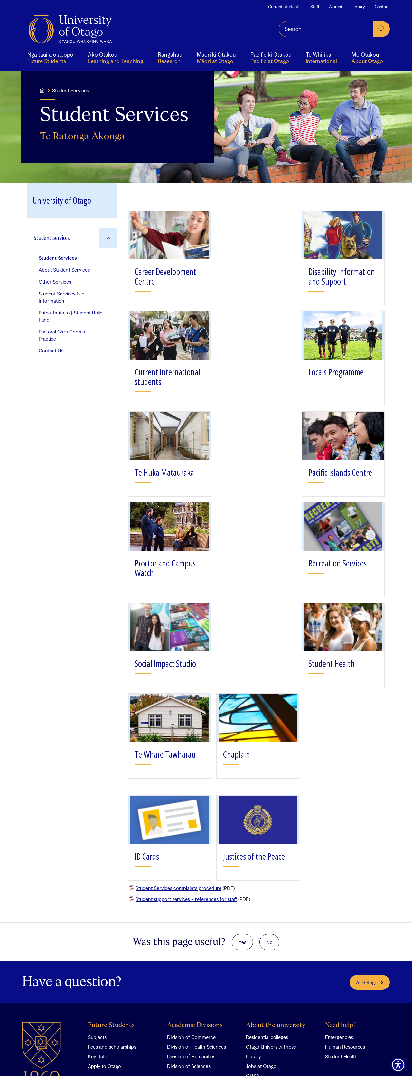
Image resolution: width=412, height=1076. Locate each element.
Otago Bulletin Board (268, 954)
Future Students (111, 839)
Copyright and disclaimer (164, 1061)
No (269, 756)
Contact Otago (346, 914)
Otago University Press (271, 861)
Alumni (335, 7)
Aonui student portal (110, 925)
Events (253, 935)
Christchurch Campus (191, 935)
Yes (242, 756)
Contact (382, 7)
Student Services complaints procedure (178, 702)
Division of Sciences (189, 880)
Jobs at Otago (261, 880)
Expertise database (346, 945)
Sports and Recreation (270, 945)
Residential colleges (267, 851)
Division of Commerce (191, 851)
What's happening (272, 914)
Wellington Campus (188, 954)
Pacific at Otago (105, 964)
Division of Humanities (191, 870)
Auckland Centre (185, 925)
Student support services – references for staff (186, 713)
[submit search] (382, 29)
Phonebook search (346, 935)
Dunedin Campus (186, 945)
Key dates (98, 870)
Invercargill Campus (188, 964)
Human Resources (345, 861)
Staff (314, 7)
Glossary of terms (118, 1061)
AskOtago (369, 796)
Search (63, 1061)
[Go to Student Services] (63, 238)
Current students (284, 7)
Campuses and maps (196, 914)
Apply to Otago (104, 880)
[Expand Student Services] (108, 238)
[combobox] (326, 29)
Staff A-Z (334, 925)
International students (112, 974)
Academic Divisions (195, 839)
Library (358, 7)
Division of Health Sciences (196, 861)
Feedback (85, 1061)
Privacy (202, 1061)
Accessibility (227, 1061)
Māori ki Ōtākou (105, 954)
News (252, 925)
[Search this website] (326, 29)
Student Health (341, 870)
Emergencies (339, 851)
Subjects (97, 851)
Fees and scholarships (112, 861)
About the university (275, 839)
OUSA (252, 890)
